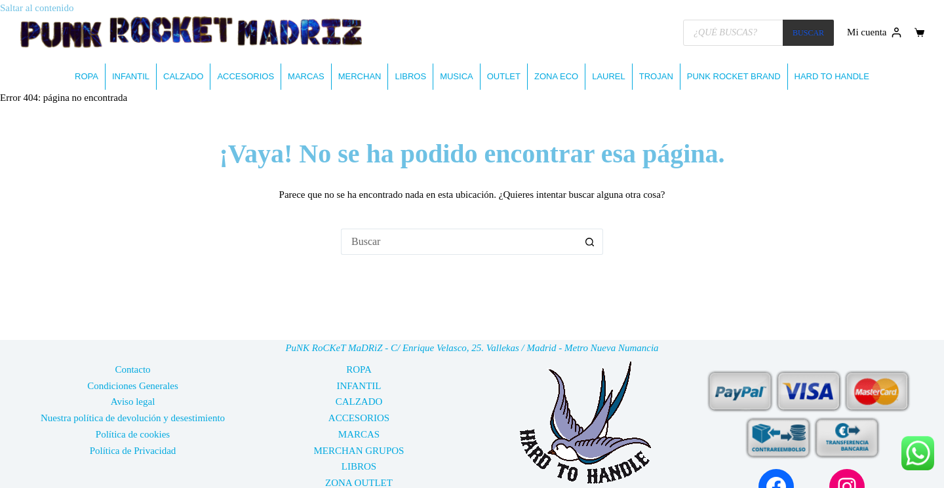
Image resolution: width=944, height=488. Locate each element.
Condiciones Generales (132, 386)
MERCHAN (360, 76)
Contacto (132, 369)
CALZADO (183, 76)
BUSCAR (808, 32)
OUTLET (504, 76)
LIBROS (410, 76)
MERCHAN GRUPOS (359, 450)
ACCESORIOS (245, 76)
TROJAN (656, 76)
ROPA (86, 76)
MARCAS (306, 76)
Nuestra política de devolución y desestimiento (133, 418)
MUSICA (456, 76)
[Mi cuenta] (874, 32)
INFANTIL (130, 76)
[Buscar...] (459, 242)
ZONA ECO (556, 76)
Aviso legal (133, 401)
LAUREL (608, 76)
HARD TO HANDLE (832, 76)
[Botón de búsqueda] (590, 242)
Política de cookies (133, 434)
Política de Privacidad (133, 450)
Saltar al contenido (36, 8)
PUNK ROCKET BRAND (734, 76)
